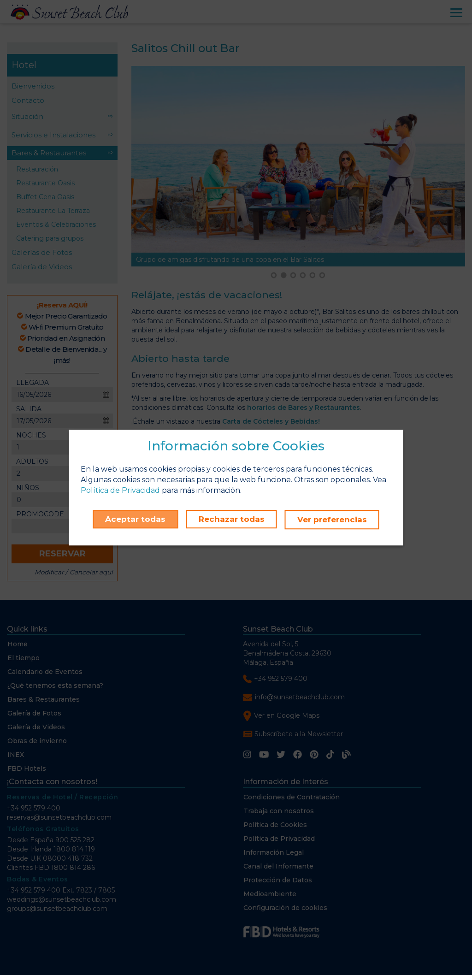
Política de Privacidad (120, 490)
